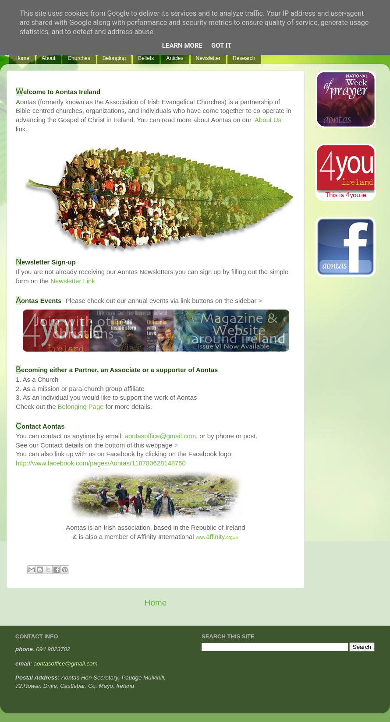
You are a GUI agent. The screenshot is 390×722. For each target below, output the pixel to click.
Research (244, 58)
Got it (221, 45)
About (48, 58)
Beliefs (146, 58)
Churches (78, 58)
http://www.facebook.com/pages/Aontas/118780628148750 (101, 463)
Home (22, 58)
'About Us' (268, 119)
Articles (174, 58)
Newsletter (208, 58)
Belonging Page (81, 406)
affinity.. (217, 536)
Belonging (114, 58)
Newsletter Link (72, 281)
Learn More (182, 45)
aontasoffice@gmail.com (160, 436)
